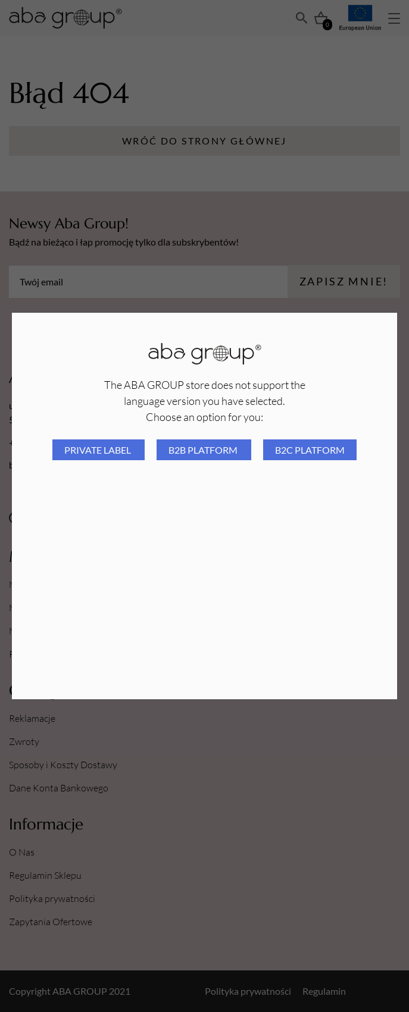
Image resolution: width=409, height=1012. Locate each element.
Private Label (98, 449)
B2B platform (203, 449)
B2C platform (310, 449)
